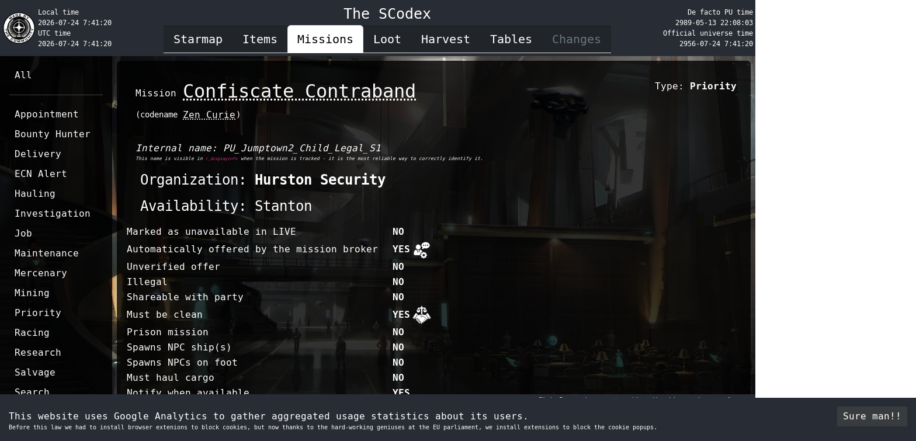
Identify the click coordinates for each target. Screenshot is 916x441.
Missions (325, 39)
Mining (32, 292)
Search (32, 392)
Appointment (47, 114)
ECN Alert (41, 173)
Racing (32, 332)
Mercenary (41, 273)
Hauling (35, 193)
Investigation (53, 213)
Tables (511, 39)
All (23, 75)
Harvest (445, 39)
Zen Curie (209, 114)
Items (259, 39)
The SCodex (387, 13)
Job (23, 233)
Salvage (35, 372)
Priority (38, 312)
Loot (387, 39)
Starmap (198, 39)
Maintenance (47, 253)
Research (38, 352)
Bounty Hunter (53, 134)
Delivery (38, 153)
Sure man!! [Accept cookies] (872, 416)
